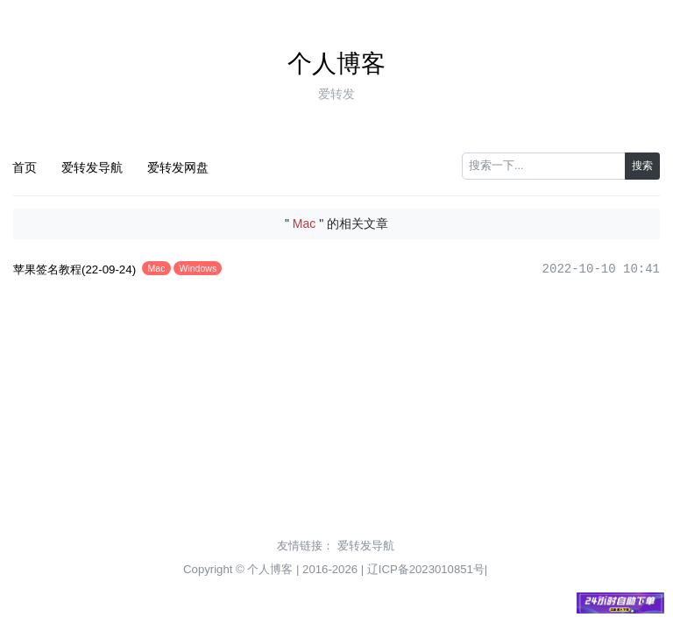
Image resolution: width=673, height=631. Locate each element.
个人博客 (336, 63)
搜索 (642, 166)
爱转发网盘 (178, 167)
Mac (157, 268)
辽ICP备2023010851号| (427, 569)
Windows (198, 268)
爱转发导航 (92, 167)
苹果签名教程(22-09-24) (74, 269)
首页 (24, 167)
